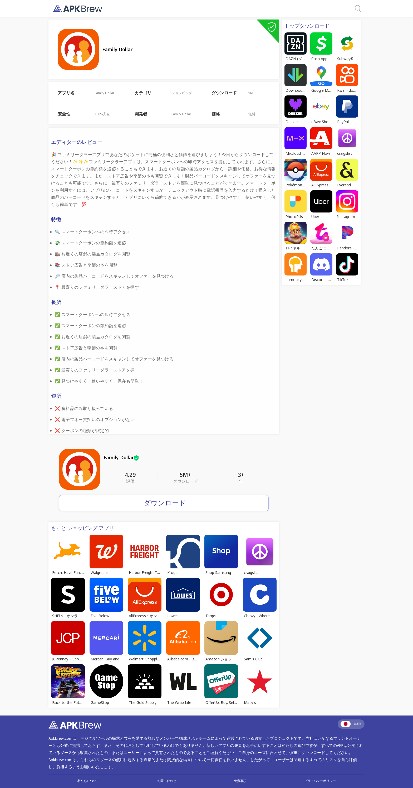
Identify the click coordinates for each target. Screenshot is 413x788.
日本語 (351, 724)
